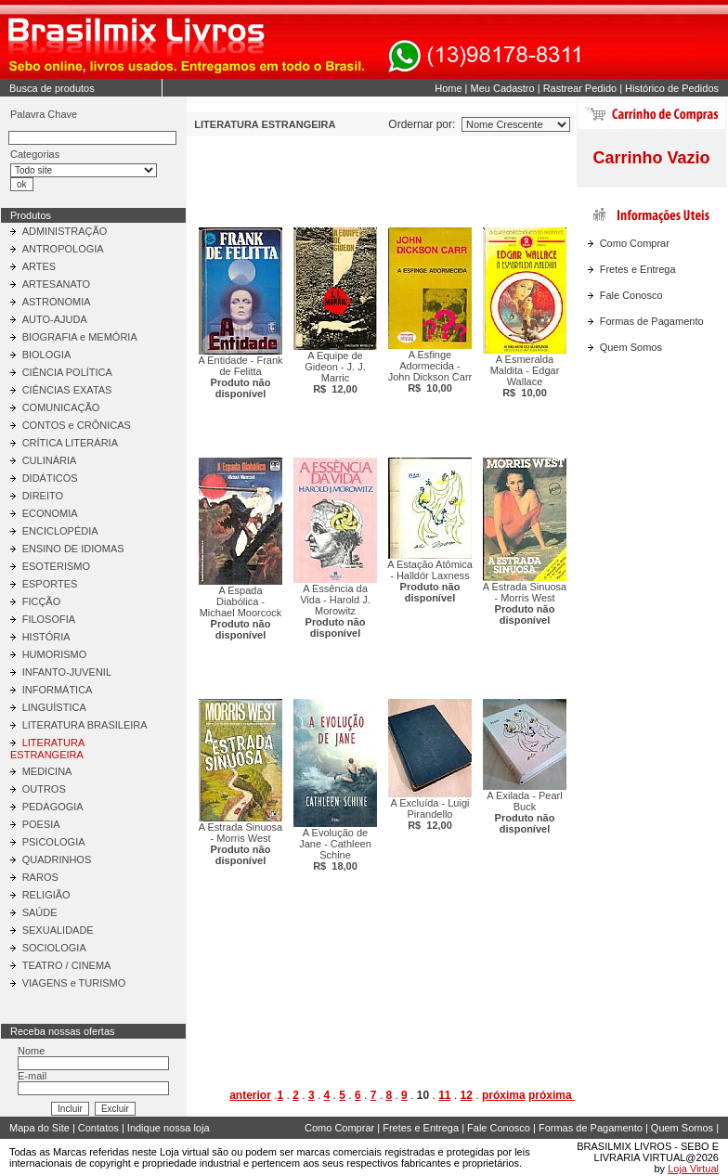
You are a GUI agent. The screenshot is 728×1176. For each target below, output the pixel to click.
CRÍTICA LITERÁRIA (70, 442)
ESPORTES (50, 583)
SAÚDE (40, 912)
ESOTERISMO (56, 566)
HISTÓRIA (46, 636)
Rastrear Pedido (580, 88)
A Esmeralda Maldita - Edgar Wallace (525, 376)
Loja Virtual (693, 1168)
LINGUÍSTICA (54, 707)
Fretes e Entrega (638, 269)
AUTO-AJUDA (54, 319)
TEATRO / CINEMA (66, 965)
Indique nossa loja (168, 1127)
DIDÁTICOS (50, 478)
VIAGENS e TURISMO (74, 983)
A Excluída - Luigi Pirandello (430, 814)
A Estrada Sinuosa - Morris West (525, 603)
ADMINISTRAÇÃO (65, 231)
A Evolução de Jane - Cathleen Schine (335, 849)
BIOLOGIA (47, 354)
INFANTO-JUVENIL (66, 672)
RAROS (40, 877)
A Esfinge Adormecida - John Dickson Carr (430, 371)
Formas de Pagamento (652, 321)
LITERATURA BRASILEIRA (85, 724)
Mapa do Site (39, 1127)
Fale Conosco (631, 295)
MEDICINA (47, 771)
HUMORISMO (54, 654)
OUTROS (44, 789)
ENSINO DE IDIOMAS (73, 548)
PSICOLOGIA (53, 841)
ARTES (39, 266)
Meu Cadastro (503, 88)
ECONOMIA (50, 513)
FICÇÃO (41, 601)
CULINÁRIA (49, 460)
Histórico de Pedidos (672, 88)
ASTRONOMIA (56, 301)
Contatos (98, 1127)
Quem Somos (631, 347)
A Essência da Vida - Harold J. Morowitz (335, 611)
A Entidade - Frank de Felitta (240, 377)
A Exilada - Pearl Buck (524, 812)
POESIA (41, 824)
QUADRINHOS (57, 859)
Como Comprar (635, 243)
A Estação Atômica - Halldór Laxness (430, 581)
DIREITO (42, 495)
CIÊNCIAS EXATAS (67, 389)
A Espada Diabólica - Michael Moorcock (241, 612)
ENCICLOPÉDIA (60, 530)
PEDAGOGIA (53, 806)
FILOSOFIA (48, 619)
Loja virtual (184, 1151)
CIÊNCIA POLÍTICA (67, 372)
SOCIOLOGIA (54, 947)
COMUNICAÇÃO (61, 407)
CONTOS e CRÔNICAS (76, 425)
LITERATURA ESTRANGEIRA (47, 748)
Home (448, 88)
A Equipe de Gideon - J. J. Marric (335, 372)
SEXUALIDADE (58, 930)
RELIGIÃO (46, 894)
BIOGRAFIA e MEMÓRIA (79, 336)
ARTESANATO (56, 284)
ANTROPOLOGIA (63, 248)
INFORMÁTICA (57, 689)
